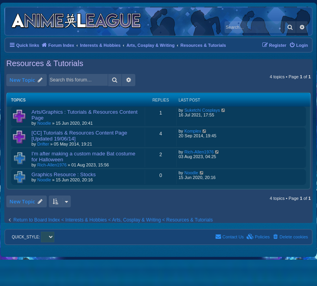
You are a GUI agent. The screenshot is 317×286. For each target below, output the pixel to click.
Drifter (43, 144)
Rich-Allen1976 (52, 164)
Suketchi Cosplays (202, 110)
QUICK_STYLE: (33, 237)
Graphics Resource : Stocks (63, 174)
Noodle (44, 123)
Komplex (192, 131)
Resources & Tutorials (44, 63)
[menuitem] (298, 45)
